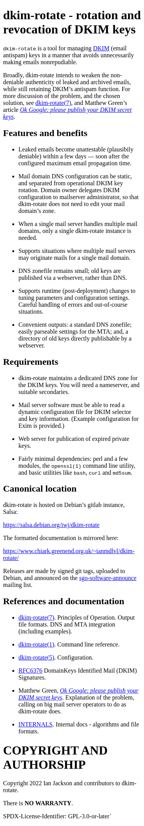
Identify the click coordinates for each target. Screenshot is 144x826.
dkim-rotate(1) (36, 644)
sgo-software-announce (107, 578)
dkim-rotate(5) (36, 657)
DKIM (101, 48)
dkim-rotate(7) (53, 103)
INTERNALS (35, 724)
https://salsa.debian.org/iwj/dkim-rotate (51, 525)
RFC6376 (30, 670)
